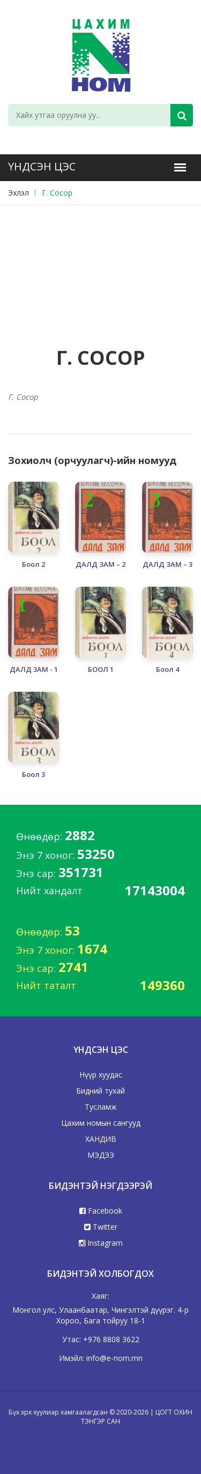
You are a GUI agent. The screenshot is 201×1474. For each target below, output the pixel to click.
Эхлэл (18, 193)
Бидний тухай (100, 1091)
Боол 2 (33, 564)
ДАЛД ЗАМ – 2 (100, 564)
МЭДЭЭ (100, 1155)
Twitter (100, 1227)
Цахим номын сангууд (100, 1123)
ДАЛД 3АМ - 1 (34, 669)
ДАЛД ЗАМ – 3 (167, 564)
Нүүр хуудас (100, 1074)
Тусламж (101, 1107)
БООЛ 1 (101, 669)
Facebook (100, 1211)
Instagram (101, 1243)
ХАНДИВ (100, 1139)
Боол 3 (33, 774)
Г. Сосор (57, 193)
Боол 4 (167, 669)
